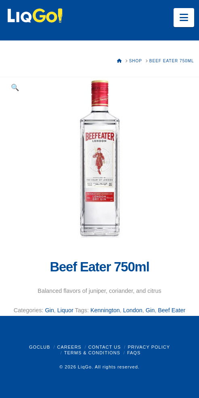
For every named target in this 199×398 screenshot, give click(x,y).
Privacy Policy (149, 347)
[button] (184, 17)
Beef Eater (171, 310)
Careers (69, 347)
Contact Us (104, 347)
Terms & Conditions (92, 352)
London (132, 310)
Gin (49, 310)
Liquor (65, 310)
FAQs (133, 352)
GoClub (39, 347)
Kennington (105, 310)
